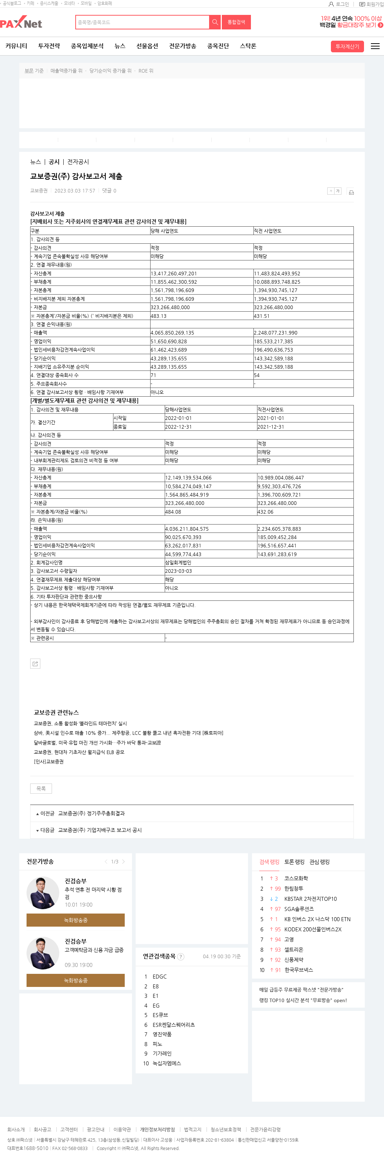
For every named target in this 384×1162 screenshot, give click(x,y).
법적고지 (192, 1129)
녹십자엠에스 (167, 1063)
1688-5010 (35, 1148)
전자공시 (78, 162)
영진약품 (162, 1034)
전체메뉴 (375, 46)
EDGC (160, 976)
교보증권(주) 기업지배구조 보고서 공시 (100, 830)
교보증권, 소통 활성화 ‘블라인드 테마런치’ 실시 (80, 723)
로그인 (342, 4)
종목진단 (218, 45)
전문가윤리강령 (265, 1129)
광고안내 (95, 1129)
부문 (29, 70)
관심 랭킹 (319, 862)
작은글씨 (331, 191)
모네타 (69, 3)
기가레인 (162, 1053)
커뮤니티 (16, 45)
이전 (106, 861)
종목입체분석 (87, 45)
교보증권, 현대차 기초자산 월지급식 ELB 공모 (79, 752)
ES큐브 (160, 1015)
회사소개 (16, 1129)
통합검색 (236, 22)
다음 (123, 861)
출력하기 (350, 191)
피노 (157, 1044)
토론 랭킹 (294, 862)
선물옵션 (147, 45)
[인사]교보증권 (49, 761)
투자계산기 (347, 46)
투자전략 (49, 45)
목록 (41, 788)
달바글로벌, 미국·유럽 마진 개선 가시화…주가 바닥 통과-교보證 (97, 742)
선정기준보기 (180, 956)
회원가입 (375, 4)
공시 (54, 162)
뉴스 (120, 45)
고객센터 (69, 1129)
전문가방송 (182, 45)
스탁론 (248, 45)
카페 (30, 3)
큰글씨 (337, 191)
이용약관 (122, 1129)
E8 (156, 986)
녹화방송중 (76, 920)
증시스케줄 (49, 3)
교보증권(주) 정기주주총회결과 (91, 813)
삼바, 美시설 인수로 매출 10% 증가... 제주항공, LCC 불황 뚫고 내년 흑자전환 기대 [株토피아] (129, 733)
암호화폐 (104, 3)
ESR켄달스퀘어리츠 (174, 1025)
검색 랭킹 (269, 862)
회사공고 (42, 1129)
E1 (156, 996)
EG (156, 1005)
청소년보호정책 (226, 1129)
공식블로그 (12, 3)
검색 (215, 22)
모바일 (86, 3)
